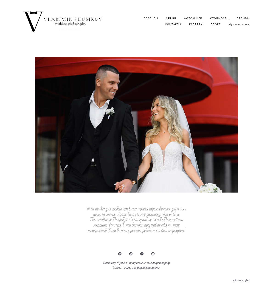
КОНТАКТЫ (173, 24)
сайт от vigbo (241, 280)
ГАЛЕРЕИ (196, 24)
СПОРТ (216, 24)
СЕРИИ (171, 18)
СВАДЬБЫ (151, 18)
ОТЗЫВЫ (243, 18)
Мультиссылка (239, 24)
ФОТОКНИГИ (193, 18)
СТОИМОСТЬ (219, 18)
